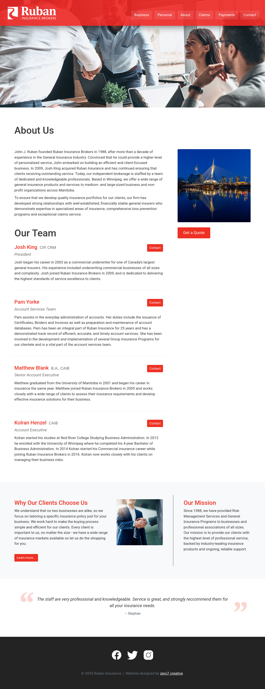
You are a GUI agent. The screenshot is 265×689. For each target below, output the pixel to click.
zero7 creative (171, 673)
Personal (165, 15)
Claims (204, 15)
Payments (227, 15)
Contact (250, 15)
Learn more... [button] (26, 558)
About (185, 15)
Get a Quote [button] (194, 232)
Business (141, 15)
